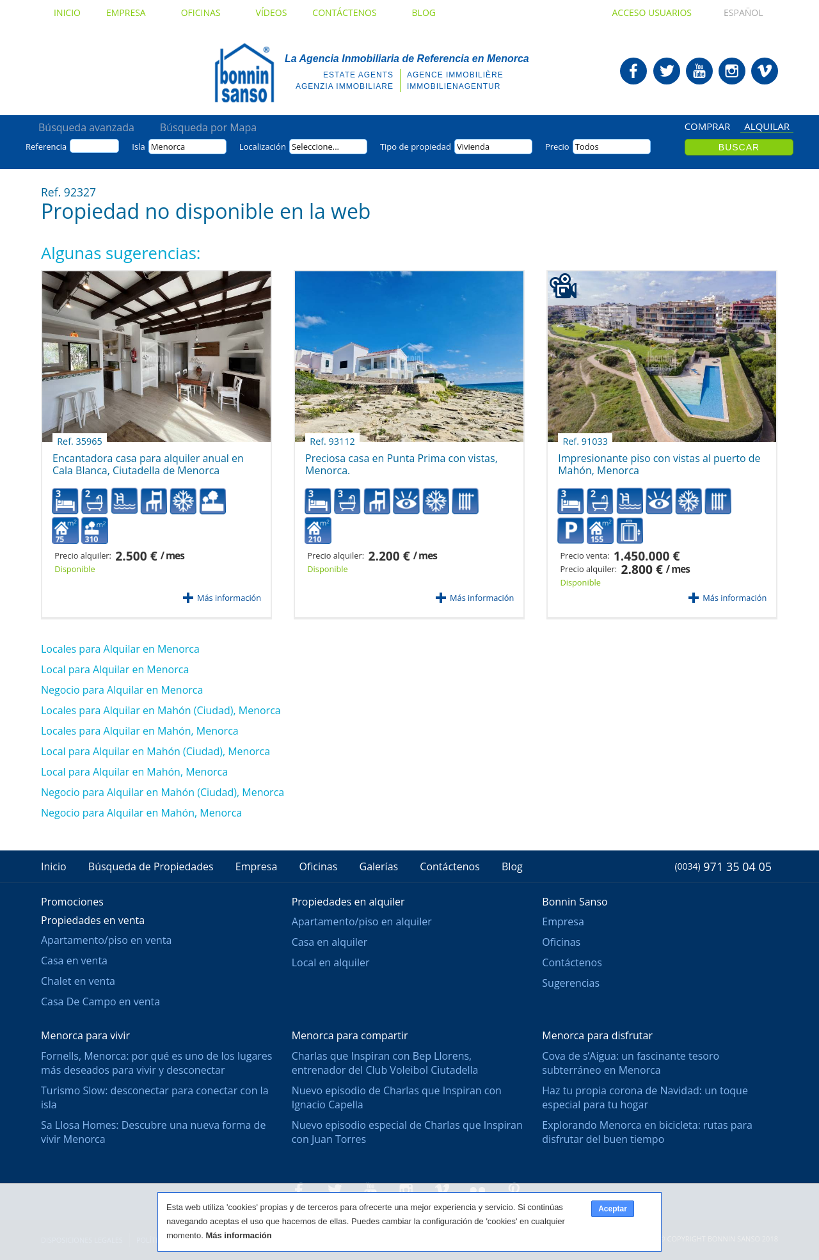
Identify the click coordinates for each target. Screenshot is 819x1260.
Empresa (130, 12)
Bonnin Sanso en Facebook (633, 71)
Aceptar (612, 1208)
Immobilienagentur (453, 86)
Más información (229, 597)
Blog (424, 12)
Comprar (708, 127)
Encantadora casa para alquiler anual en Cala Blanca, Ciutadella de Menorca (148, 459)
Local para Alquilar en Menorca (115, 669)
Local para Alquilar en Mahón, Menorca (134, 772)
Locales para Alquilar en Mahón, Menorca (140, 731)
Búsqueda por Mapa (208, 127)
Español (731, 12)
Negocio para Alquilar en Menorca (122, 690)
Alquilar (767, 127)
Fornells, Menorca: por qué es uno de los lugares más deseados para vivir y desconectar (156, 1063)
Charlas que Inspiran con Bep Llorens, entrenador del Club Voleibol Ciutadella (385, 1063)
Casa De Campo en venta (100, 1001)
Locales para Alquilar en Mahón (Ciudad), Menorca (161, 710)
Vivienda (473, 146)
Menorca (168, 146)
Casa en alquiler (330, 942)
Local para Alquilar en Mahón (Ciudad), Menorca (155, 751)
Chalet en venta (78, 981)
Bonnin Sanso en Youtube (699, 71)
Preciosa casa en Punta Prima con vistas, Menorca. (401, 459)
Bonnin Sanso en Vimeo (764, 71)
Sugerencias (571, 983)
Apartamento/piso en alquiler (362, 921)
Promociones (72, 902)
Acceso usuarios (652, 12)
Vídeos (271, 12)
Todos (587, 146)
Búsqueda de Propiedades (151, 866)
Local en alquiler (331, 962)
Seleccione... (315, 146)
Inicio (67, 12)
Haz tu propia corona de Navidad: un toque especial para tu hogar (645, 1097)
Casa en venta (74, 960)
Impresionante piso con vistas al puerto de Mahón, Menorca (659, 459)
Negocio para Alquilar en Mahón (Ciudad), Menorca (162, 792)
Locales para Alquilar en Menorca (120, 649)
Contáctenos (349, 12)
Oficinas (205, 12)
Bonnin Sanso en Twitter (666, 71)
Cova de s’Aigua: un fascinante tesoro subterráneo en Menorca (630, 1063)
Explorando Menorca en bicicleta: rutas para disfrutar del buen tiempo (647, 1132)
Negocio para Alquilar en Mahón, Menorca (141, 813)
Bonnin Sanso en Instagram (732, 71)
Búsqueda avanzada (86, 127)
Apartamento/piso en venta (106, 940)
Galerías (379, 866)
